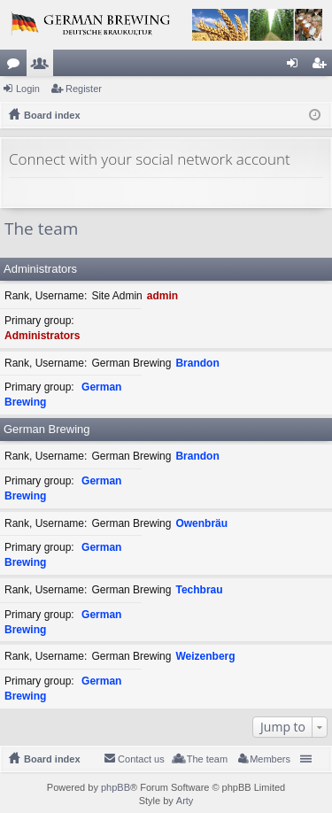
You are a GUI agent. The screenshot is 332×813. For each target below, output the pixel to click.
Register (84, 88)
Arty (185, 800)
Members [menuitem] (270, 759)
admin (162, 296)
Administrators (40, 268)
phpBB (115, 787)
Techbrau (198, 590)
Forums (17, 66)
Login (28, 88)
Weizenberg (205, 656)
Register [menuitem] (322, 66)
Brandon (197, 363)
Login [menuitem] (296, 66)
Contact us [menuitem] (141, 759)
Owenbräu (201, 523)
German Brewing (47, 429)
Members (43, 66)
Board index (52, 759)
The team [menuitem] (207, 759)
